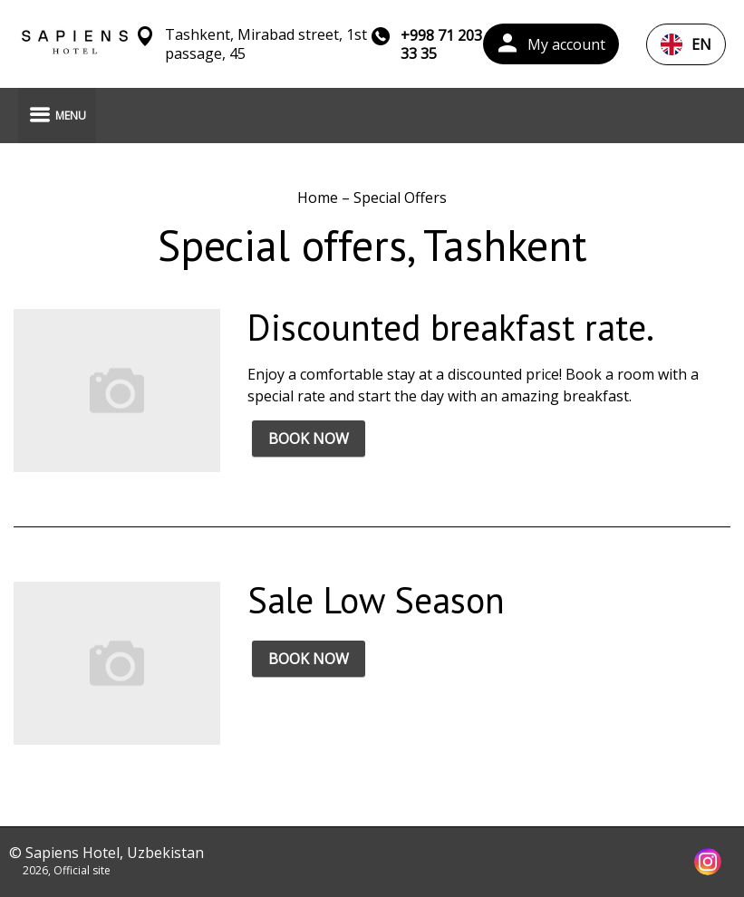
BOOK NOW (308, 438)
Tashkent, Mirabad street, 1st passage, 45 (266, 44)
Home (319, 197)
